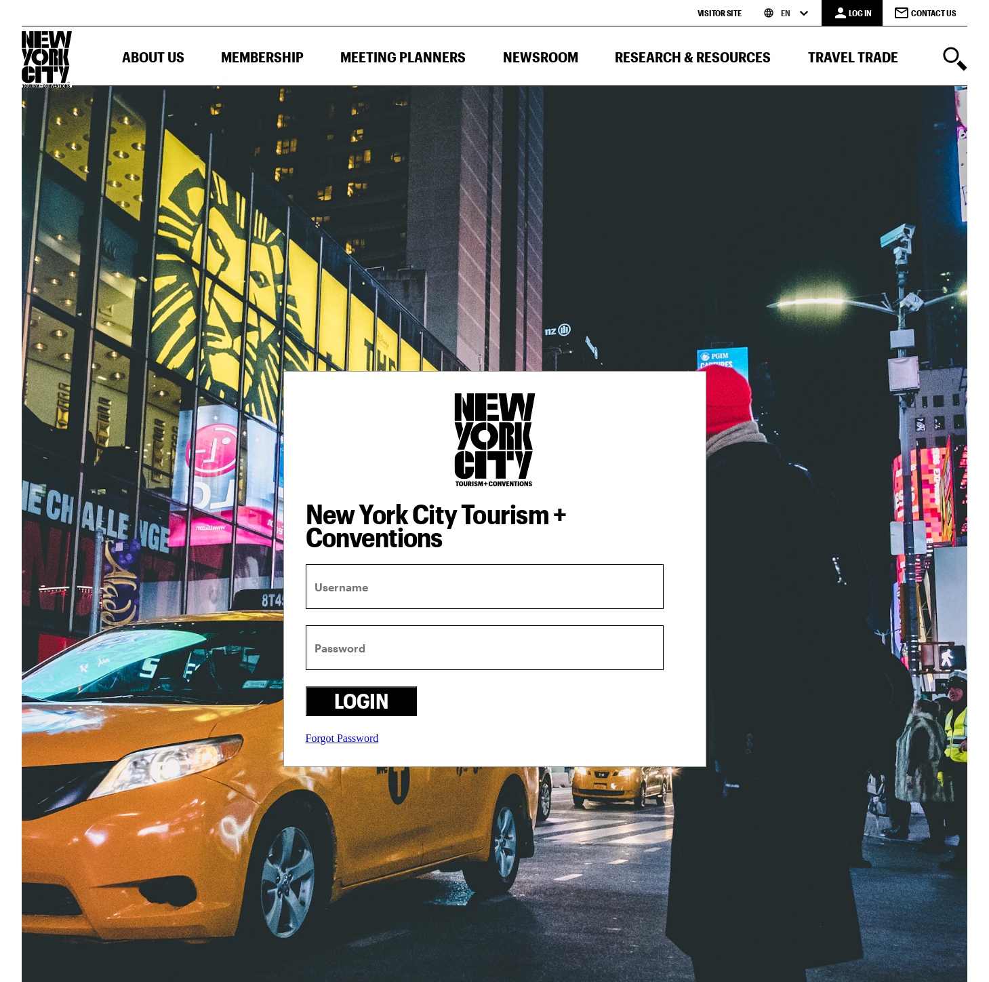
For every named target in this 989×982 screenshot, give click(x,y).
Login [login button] (361, 701)
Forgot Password (342, 738)
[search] (955, 60)
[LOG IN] (852, 13)
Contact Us (924, 13)
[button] (153, 60)
